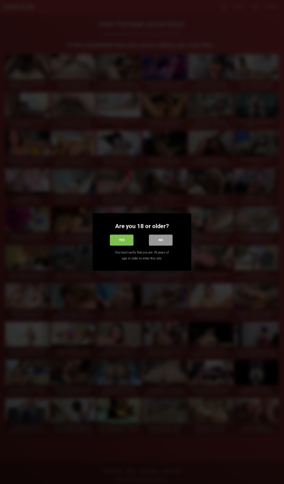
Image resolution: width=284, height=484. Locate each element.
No (161, 240)
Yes (122, 240)
